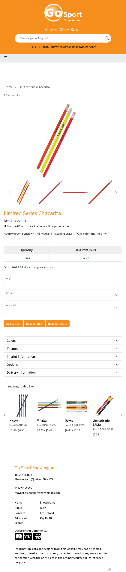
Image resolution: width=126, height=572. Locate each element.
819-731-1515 (40, 47)
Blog (43, 508)
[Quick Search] (59, 38)
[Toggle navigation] (6, 58)
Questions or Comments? (31, 530)
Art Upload (47, 513)
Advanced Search (21, 520)
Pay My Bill (47, 518)
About (18, 508)
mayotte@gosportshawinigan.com (73, 47)
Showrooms (47, 502)
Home (18, 502)
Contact (20, 513)
